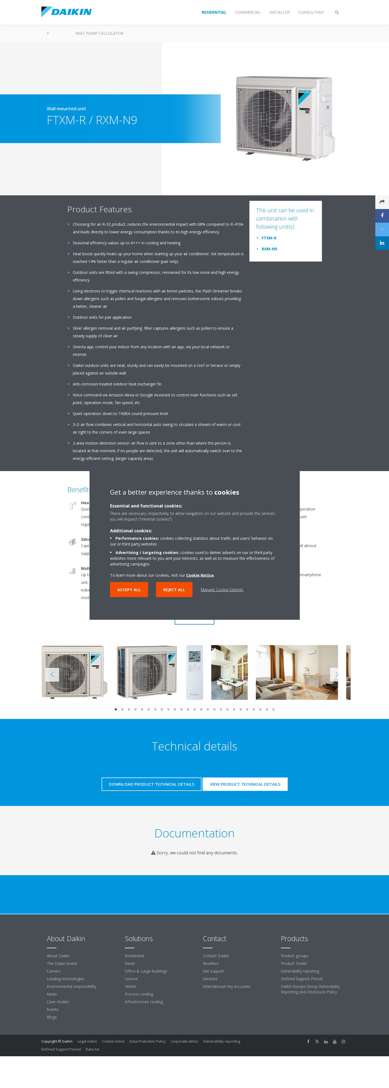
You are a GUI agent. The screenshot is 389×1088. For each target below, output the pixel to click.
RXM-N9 (269, 248)
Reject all (174, 589)
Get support (213, 971)
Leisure (131, 978)
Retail (130, 963)
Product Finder (294, 963)
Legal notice (87, 1041)
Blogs (52, 1017)
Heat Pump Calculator (99, 33)
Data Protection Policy (147, 1041)
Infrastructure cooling (144, 1001)
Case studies (58, 1001)
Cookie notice (113, 1041)
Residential (134, 955)
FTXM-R (269, 237)
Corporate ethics (184, 1041)
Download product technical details (151, 784)
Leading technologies (66, 978)
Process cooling (139, 994)
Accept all (129, 589)
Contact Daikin (216, 955)
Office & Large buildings (146, 971)
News (52, 994)
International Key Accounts (226, 986)
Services (210, 978)
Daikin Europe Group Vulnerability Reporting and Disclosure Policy (310, 989)
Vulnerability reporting (300, 971)
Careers (53, 971)
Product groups (294, 955)
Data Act (92, 1049)
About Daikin (58, 955)
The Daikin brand (62, 963)
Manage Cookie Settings (222, 589)
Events (53, 1009)
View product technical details (245, 784)
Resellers (211, 963)
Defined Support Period (302, 978)
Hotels (130, 986)
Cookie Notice (200, 575)
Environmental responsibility (71, 986)
